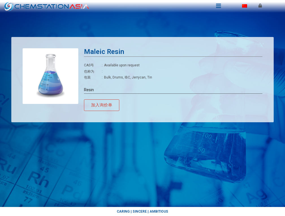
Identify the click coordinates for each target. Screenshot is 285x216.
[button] (101, 105)
